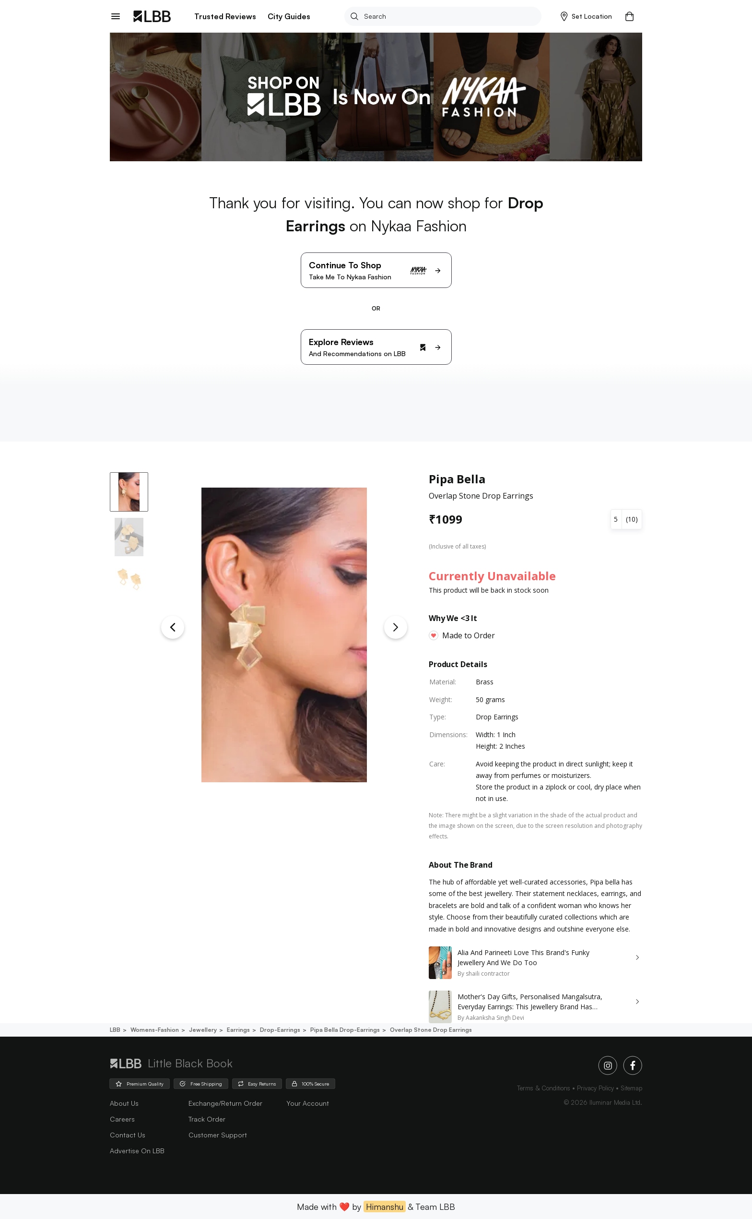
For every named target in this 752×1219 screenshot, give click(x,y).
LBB (115, 1029)
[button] (586, 16)
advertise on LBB (137, 1151)
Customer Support (217, 1135)
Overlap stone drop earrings (430, 1029)
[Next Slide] (395, 627)
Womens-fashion (154, 1029)
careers (122, 1119)
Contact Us (127, 1135)
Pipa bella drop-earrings (344, 1029)
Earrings (237, 1029)
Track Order (206, 1119)
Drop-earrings (279, 1029)
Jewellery (202, 1029)
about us (124, 1103)
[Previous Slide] (172, 627)
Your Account (307, 1103)
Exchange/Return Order (225, 1103)
